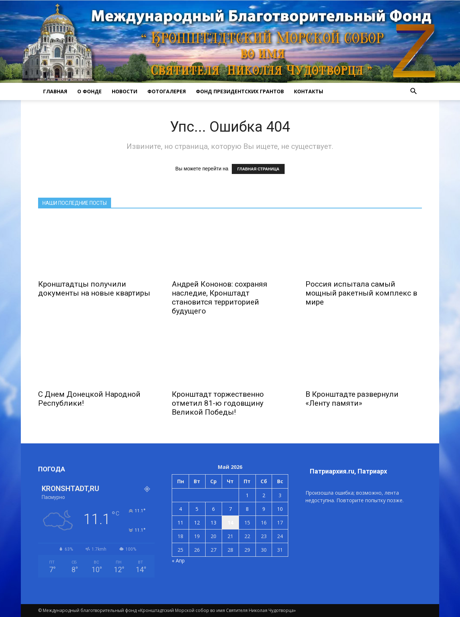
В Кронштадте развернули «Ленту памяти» (352, 399)
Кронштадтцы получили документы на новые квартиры (94, 288)
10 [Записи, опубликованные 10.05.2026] (280, 508)
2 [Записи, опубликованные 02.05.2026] (263, 495)
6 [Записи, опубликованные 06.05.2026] (213, 508)
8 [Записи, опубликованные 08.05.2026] (247, 508)
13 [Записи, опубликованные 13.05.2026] (213, 522)
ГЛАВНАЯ (55, 91)
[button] (413, 91)
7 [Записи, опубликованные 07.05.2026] (230, 508)
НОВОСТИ (124, 91)
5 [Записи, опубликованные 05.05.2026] (197, 508)
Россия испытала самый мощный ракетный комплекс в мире (361, 293)
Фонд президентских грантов (240, 91)
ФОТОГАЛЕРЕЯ (166, 91)
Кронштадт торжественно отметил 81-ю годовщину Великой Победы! (218, 403)
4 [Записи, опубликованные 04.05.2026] (180, 508)
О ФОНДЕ (89, 91)
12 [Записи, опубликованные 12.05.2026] (197, 522)
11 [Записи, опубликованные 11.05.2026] (180, 522)
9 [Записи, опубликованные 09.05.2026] (263, 508)
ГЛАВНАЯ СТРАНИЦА (258, 169)
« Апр (178, 560)
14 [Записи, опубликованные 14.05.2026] (230, 522)
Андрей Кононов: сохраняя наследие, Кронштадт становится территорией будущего (219, 297)
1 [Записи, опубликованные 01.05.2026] (247, 495)
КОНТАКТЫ (308, 91)
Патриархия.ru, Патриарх (348, 471)
